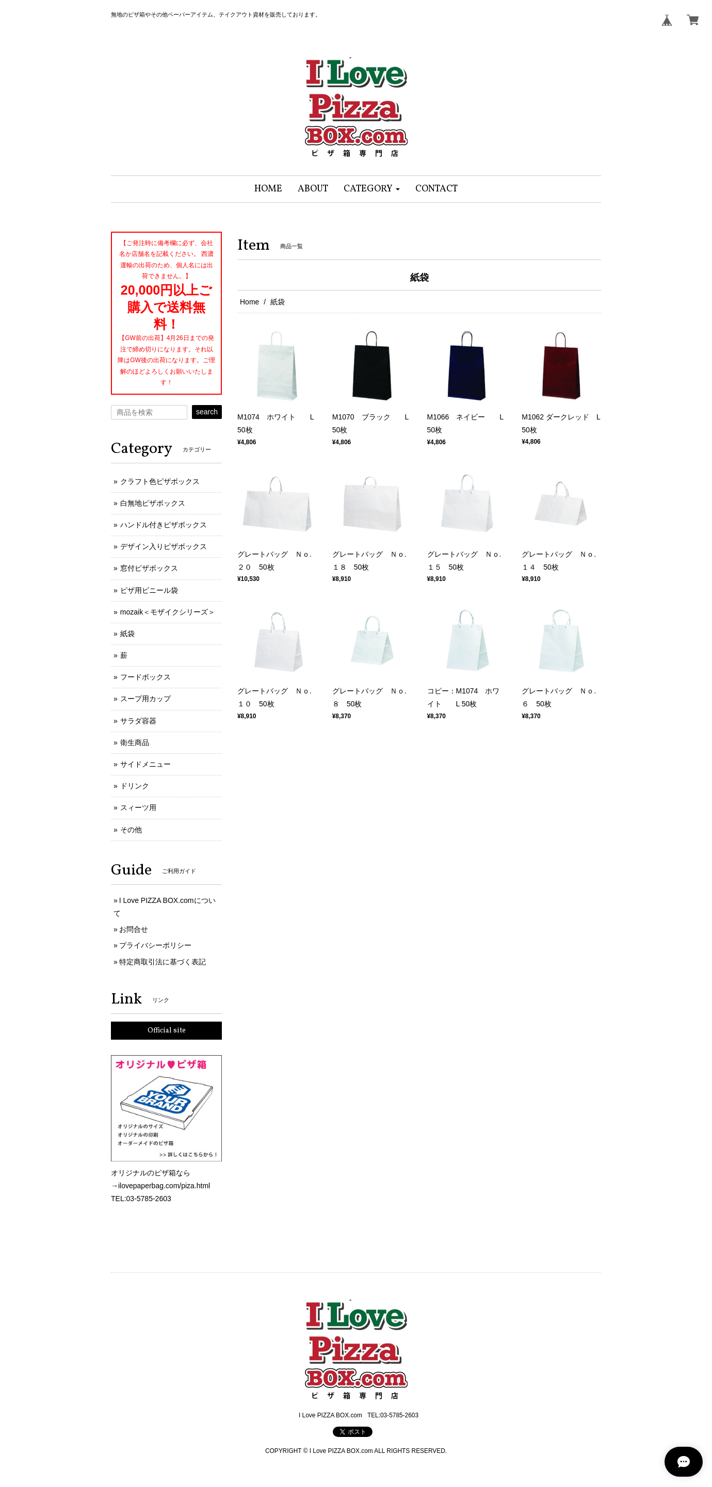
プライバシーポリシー (155, 945)
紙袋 (127, 633)
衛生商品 (134, 742)
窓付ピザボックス (149, 568)
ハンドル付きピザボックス (163, 525)
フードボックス (145, 677)
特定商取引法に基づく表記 (162, 962)
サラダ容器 (138, 721)
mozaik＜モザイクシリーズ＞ (167, 612)
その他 (131, 830)
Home (249, 302)
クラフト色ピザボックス (160, 481)
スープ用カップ (145, 698)
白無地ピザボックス (152, 503)
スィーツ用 (138, 807)
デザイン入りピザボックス (163, 546)
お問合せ (133, 929)
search (207, 412)
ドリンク (134, 786)
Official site (167, 1031)
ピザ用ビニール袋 (149, 590)
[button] (372, 189)
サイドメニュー (145, 764)
